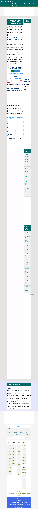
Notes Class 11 (24, 485)
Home (13, 1)
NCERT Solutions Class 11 (9, 469)
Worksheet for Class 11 (24, 460)
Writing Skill (26, 3)
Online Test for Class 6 (14, 446)
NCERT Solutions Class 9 (9, 460)
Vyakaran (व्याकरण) (27, 291)
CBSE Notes (10, 436)
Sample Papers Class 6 (19, 447)
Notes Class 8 (24, 476)
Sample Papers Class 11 (19, 469)
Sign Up (17, 5)
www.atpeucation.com (19, 507)
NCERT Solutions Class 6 (9, 447)
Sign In (13, 5)
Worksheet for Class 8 (23, 451)
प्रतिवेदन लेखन (26, 265)
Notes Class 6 (24, 470)
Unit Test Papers (21, 432)
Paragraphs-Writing (27, 237)
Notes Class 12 (24, 488)
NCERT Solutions (9, 433)
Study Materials (18, 1)
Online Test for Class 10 (14, 458)
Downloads (27, 428)
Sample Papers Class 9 (19, 460)
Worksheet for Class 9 (23, 454)
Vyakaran (21, 3)
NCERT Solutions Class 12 (9, 473)
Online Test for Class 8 (14, 452)
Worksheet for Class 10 (24, 457)
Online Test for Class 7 (14, 449)
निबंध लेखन (27, 268)
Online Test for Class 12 (14, 464)
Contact (33, 3)
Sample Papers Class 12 (19, 473)
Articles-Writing (27, 256)
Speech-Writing (27, 276)
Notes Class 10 (24, 482)
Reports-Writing (27, 249)
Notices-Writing (27, 245)
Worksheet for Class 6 (23, 445)
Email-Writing (26, 272)
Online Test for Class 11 (14, 461)
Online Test (28, 1)
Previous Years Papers (28, 432)
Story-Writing (26, 279)
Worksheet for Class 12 (24, 463)
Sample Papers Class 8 (19, 456)
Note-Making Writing (26, 261)
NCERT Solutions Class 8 (9, 456)
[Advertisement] (19, 9)
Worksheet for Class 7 (23, 448)
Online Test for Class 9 (14, 455)
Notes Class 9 (24, 479)
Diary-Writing (26, 283)
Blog (30, 3)
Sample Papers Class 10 (19, 464)
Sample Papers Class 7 (19, 451)
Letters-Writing (26, 241)
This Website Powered (15, 502)
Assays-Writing (27, 252)
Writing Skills (26, 233)
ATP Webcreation (24, 502)
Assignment (21, 428)
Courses (23, 1)
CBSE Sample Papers (27, 436)
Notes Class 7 (24, 473)
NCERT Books (9, 429)
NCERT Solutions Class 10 (9, 464)
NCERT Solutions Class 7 (9, 451)
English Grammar (15, 3)
